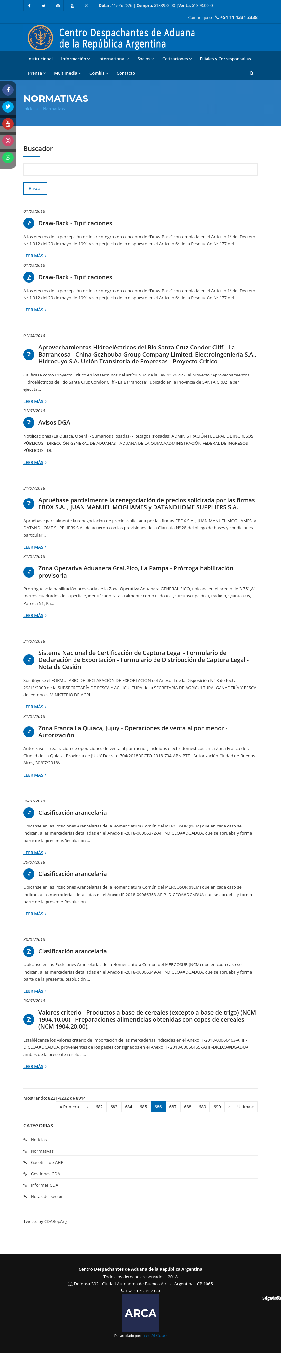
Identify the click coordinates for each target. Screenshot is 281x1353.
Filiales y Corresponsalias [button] (225, 59)
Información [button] (75, 59)
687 (172, 1107)
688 (187, 1107)
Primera (69, 1107)
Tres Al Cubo (154, 1335)
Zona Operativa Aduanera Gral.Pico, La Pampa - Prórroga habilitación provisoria (135, 572)
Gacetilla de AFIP (47, 1162)
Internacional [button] (113, 59)
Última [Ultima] (245, 1107)
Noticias (39, 1139)
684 (128, 1107)
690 (217, 1107)
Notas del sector (47, 1196)
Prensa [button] (37, 73)
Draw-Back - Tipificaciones (75, 223)
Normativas (54, 109)
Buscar (35, 188)
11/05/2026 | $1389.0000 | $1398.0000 (156, 5)
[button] (252, 73)
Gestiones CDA (45, 1174)
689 (202, 1107)
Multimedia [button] (67, 73)
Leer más (35, 256)
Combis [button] (98, 73)
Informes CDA (44, 1185)
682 (99, 1107)
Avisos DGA (54, 422)
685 (143, 1107)
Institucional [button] (40, 59)
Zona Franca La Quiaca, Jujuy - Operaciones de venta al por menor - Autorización (132, 732)
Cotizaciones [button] (177, 59)
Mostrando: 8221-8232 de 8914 (54, 1098)
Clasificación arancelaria (72, 812)
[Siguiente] (229, 1106)
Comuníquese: (223, 17)
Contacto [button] (126, 73)
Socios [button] (146, 59)
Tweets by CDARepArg (45, 1221)
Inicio (28, 109)
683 (113, 1107)
